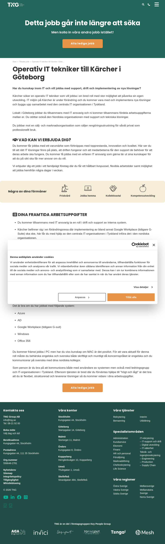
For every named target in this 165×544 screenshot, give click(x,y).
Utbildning (145, 420)
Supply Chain (149, 465)
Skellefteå (63, 476)
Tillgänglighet (10, 480)
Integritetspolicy (12, 476)
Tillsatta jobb (24, 62)
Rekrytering (119, 417)
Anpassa (82, 297)
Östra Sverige (120, 486)
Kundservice (119, 442)
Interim (143, 417)
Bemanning (119, 420)
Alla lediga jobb (83, 43)
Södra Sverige (120, 493)
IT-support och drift (151, 441)
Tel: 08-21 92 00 (11, 423)
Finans (116, 449)
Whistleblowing (11, 483)
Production (147, 462)
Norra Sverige (147, 497)
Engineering (148, 458)
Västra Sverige (121, 490)
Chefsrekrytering (121, 465)
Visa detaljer (141, 287)
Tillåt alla (131, 297)
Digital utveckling (150, 444)
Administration (120, 438)
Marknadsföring (121, 461)
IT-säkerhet (148, 448)
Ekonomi (117, 445)
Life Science (119, 468)
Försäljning (119, 457)
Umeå (61, 466)
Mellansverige (147, 486)
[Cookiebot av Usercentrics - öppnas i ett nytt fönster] (134, 244)
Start (14, 62)
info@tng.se (9, 420)
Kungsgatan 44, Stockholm (17, 443)
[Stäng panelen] (154, 245)
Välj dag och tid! (11, 433)
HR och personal (122, 453)
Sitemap (7, 473)
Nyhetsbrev (9, 470)
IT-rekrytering (147, 438)
